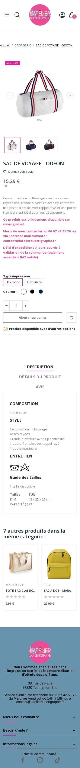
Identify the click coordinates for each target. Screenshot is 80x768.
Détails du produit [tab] (40, 376)
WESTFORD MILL (15, 585)
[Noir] (33, 291)
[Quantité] (16, 306)
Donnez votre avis (20, 171)
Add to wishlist (72, 317)
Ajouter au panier (33, 317)
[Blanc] (25, 291)
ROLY (47, 585)
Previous (10, 95)
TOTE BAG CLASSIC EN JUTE (21, 590)
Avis (40, 386)
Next (70, 95)
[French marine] (42, 291)
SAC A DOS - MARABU (59, 590)
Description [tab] (40, 366)
